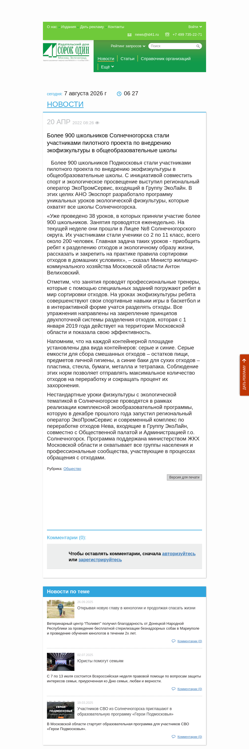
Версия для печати (184, 477)
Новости (106, 58)
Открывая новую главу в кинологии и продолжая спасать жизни (136, 608)
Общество (72, 469)
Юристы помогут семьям (100, 661)
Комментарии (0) (189, 641)
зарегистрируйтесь (100, 559)
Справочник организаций (166, 58)
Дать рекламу (243, 375)
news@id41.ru (147, 34)
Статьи (127, 58)
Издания (68, 27)
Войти (193, 27)
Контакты (116, 27)
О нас (52, 27)
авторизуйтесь (179, 553)
